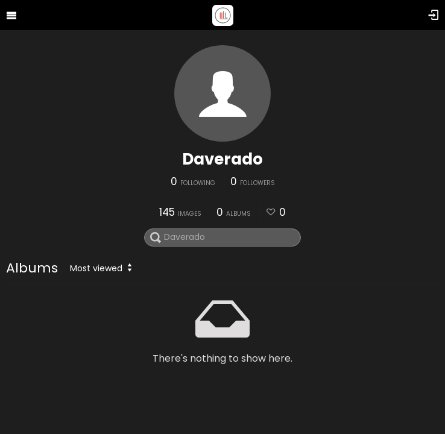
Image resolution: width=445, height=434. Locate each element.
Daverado (222, 159)
